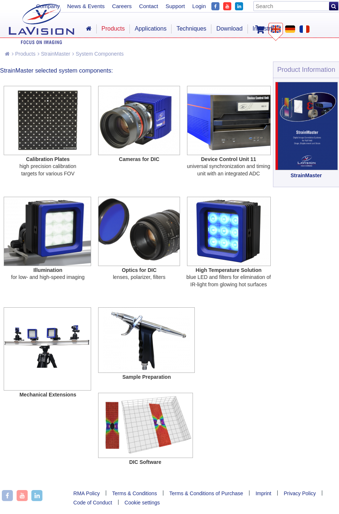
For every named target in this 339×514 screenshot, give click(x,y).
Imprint (263, 493)
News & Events (86, 6)
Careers (122, 6)
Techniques (191, 28)
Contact (148, 6)
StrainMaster (54, 54)
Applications (150, 28)
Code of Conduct (92, 503)
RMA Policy (86, 493)
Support (175, 6)
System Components (98, 54)
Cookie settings (142, 503)
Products (23, 54)
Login (199, 6)
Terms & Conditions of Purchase (206, 493)
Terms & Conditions (134, 493)
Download (229, 28)
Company (48, 6)
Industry (263, 28)
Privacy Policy (300, 493)
